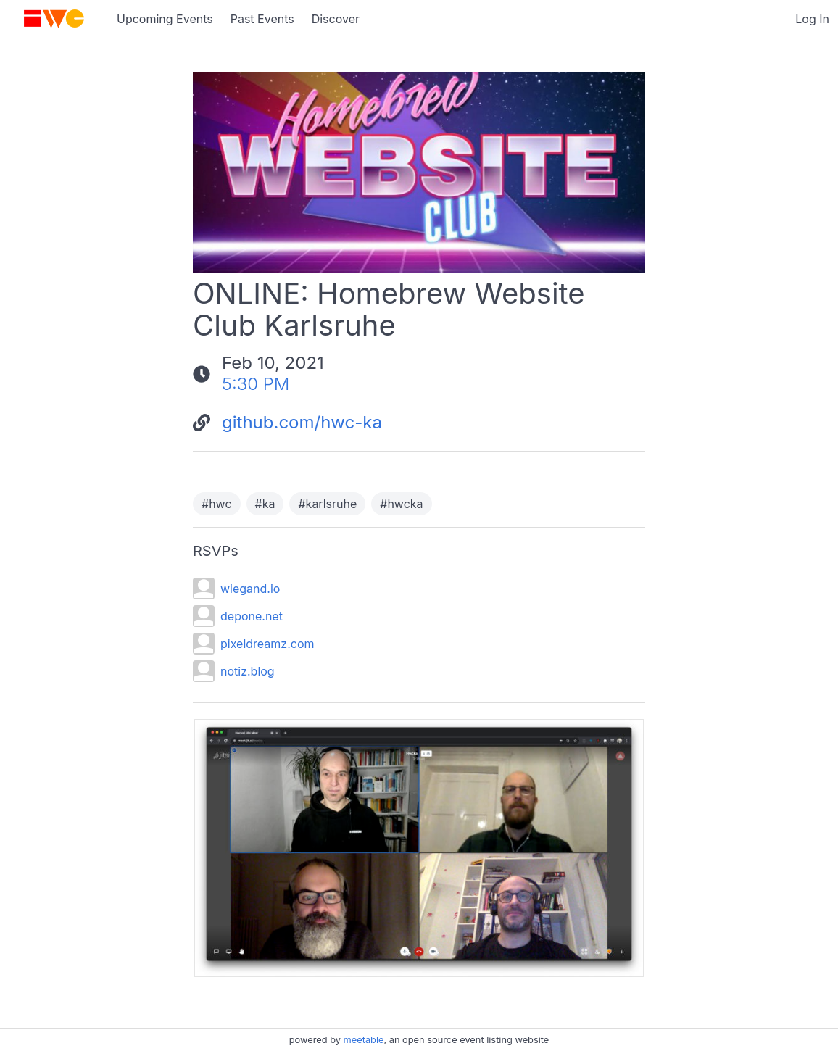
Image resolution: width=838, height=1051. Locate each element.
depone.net (251, 616)
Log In (812, 19)
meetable (364, 1039)
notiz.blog (247, 671)
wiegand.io (250, 588)
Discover (336, 19)
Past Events (262, 19)
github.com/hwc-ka (302, 422)
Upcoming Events (165, 19)
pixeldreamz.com (267, 643)
